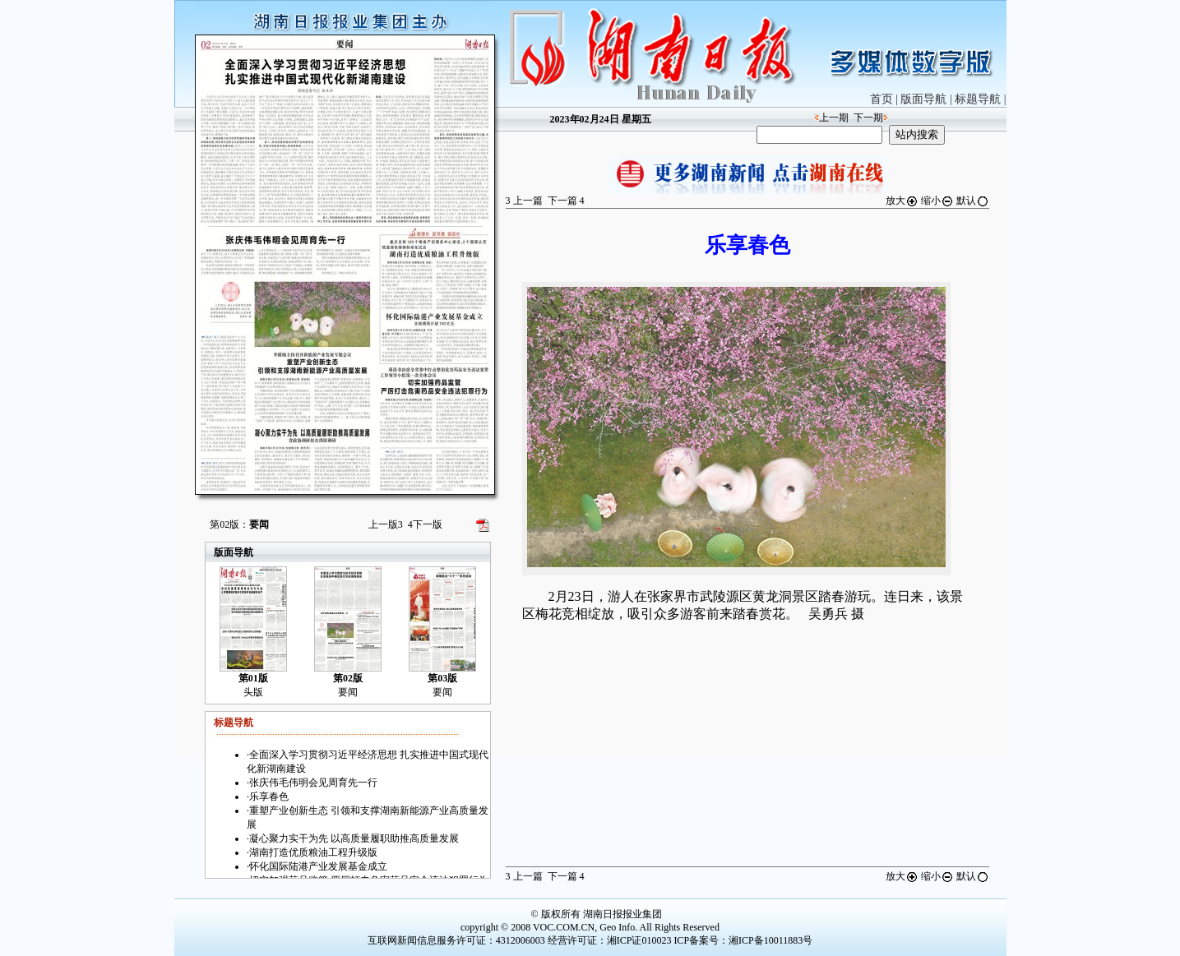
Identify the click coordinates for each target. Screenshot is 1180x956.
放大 (902, 200)
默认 (972, 200)
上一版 (385, 524)
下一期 (868, 117)
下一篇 (566, 200)
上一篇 (524, 200)
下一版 (425, 524)
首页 (881, 99)
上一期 (834, 117)
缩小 (937, 200)
